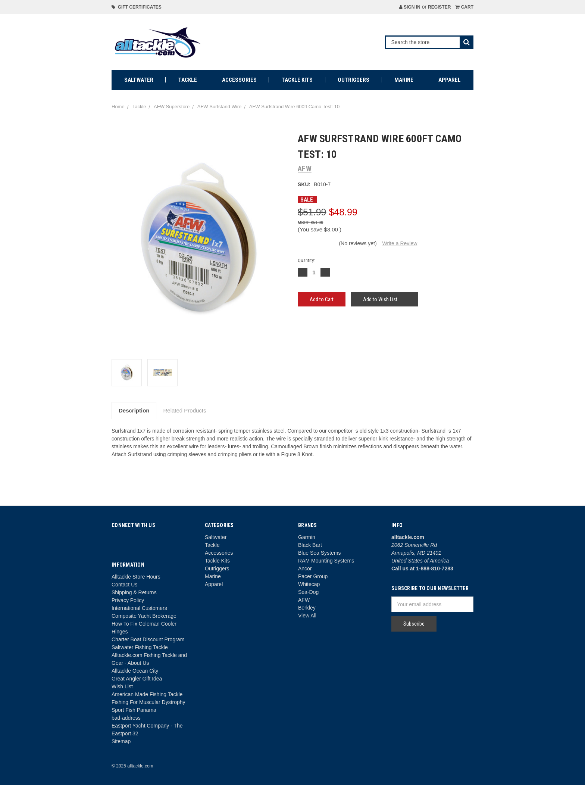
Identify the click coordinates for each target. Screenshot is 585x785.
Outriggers (353, 80)
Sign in (409, 7)
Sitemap (121, 741)
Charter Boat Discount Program (148, 639)
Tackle (187, 80)
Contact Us (124, 585)
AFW (304, 600)
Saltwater (138, 80)
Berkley (307, 608)
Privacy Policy (128, 600)
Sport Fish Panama (134, 710)
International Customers (139, 608)
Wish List (122, 686)
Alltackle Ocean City (135, 671)
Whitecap (309, 584)
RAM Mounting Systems (326, 561)
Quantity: (306, 260)
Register (439, 7)
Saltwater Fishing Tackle (140, 647)
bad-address (126, 718)
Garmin (306, 537)
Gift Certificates (137, 7)
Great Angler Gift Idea (137, 679)
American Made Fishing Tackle (147, 694)
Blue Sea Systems (319, 553)
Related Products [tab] (184, 410)
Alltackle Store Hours (136, 577)
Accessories (239, 80)
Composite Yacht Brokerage (144, 616)
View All (307, 616)
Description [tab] (134, 410)
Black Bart (310, 545)
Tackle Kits (297, 80)
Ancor (305, 568)
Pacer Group (313, 576)
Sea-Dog (308, 592)
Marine (403, 80)
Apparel (449, 80)
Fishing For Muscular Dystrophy (148, 702)
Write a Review (399, 243)
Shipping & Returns (134, 592)
